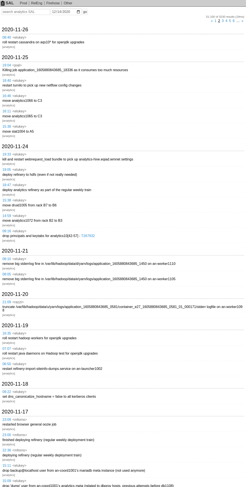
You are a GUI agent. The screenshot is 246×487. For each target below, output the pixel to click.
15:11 (6, 465)
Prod (23, 3)
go (85, 12)
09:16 (6, 231)
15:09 (6, 481)
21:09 (6, 302)
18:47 (6, 185)
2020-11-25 (15, 57)
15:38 (6, 126)
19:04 (6, 65)
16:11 (6, 111)
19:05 (6, 169)
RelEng (36, 3)
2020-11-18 (15, 384)
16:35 (6, 333)
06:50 (6, 364)
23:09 (6, 419)
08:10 (6, 259)
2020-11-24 (15, 146)
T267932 (88, 236)
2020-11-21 (15, 251)
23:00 (6, 435)
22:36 (6, 450)
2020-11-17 (15, 411)
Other (68, 3)
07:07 (6, 348)
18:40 (6, 80)
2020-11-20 (15, 294)
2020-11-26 (15, 29)
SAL (7, 3)
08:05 (6, 274)
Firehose (53, 3)
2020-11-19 (15, 325)
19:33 (6, 154)
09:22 (6, 392)
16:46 (6, 96)
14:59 (6, 216)
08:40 (6, 37)
